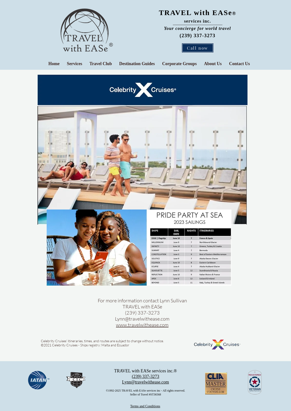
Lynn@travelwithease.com (142, 319)
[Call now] (198, 48)
